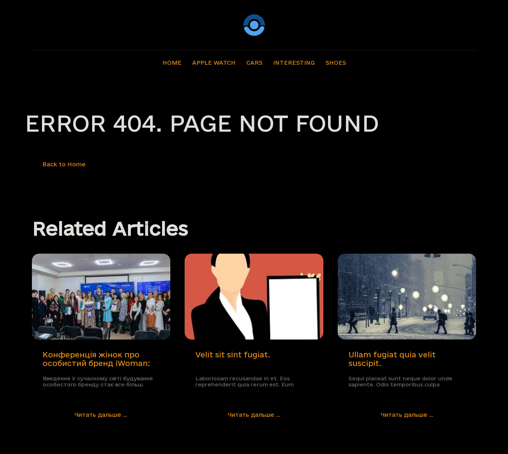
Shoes (336, 62)
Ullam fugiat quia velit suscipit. (392, 358)
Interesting (294, 62)
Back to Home (64, 164)
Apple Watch (214, 62)
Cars (254, 62)
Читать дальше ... (101, 414)
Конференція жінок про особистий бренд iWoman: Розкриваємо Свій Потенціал (96, 359)
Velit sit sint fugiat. (232, 354)
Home (171, 62)
